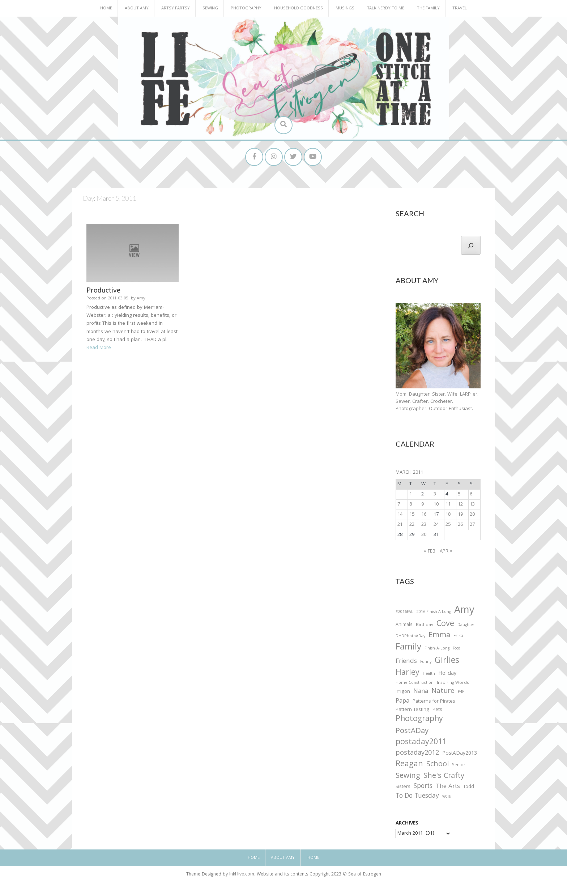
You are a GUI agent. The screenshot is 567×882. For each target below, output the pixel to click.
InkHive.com (241, 875)
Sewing (210, 8)
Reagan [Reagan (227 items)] (409, 765)
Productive (103, 290)
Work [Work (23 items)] (446, 798)
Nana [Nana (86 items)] (420, 691)
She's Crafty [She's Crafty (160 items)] (443, 776)
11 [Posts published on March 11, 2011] (448, 504)
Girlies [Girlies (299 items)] (447, 661)
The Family (428, 8)
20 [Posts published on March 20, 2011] (472, 515)
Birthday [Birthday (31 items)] (424, 625)
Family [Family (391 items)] (408, 648)
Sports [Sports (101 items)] (423, 787)
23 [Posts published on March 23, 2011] (423, 525)
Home (106, 8)
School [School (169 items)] (437, 765)
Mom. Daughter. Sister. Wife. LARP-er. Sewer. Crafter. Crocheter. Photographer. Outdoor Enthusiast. (437, 402)
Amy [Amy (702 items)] (464, 611)
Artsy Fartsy (175, 8)
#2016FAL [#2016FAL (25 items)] (404, 612)
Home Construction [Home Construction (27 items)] (415, 683)
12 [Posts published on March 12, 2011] (460, 504)
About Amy (137, 8)
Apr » (446, 551)
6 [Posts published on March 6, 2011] (471, 494)
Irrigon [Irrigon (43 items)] (403, 692)
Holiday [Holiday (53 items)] (447, 674)
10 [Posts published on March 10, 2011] (436, 504)
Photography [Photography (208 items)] (419, 719)
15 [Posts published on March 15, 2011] (411, 515)
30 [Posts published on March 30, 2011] (423, 535)
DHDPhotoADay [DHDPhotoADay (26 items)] (410, 636)
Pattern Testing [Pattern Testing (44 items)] (412, 710)
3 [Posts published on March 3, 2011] (435, 494)
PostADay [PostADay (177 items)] (412, 731)
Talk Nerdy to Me (385, 8)
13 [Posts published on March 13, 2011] (472, 504)
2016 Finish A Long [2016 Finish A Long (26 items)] (434, 612)
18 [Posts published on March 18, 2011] (448, 515)
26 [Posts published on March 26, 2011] (460, 525)
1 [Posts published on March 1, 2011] (410, 494)
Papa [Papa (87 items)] (402, 701)
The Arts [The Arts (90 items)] (448, 787)
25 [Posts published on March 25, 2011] (448, 525)
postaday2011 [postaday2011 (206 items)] (421, 743)
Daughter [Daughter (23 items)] (465, 626)
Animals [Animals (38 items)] (404, 625)
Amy (141, 298)
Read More (98, 347)
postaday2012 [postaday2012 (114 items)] (417, 754)
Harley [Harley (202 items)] (407, 673)
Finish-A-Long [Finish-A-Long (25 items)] (437, 649)
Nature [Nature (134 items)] (443, 691)
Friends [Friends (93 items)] (406, 661)
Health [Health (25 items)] (429, 674)
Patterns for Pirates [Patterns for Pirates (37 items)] (434, 701)
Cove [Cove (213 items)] (445, 625)
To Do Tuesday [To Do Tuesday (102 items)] (417, 797)
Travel (459, 8)
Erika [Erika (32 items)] (458, 636)
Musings (345, 8)
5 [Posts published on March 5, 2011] (459, 494)
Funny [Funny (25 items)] (425, 662)
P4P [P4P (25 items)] (461, 692)
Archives (407, 823)
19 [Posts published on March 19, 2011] (460, 515)
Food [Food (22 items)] (456, 649)
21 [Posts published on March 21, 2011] (399, 525)
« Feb (429, 551)
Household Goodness (298, 8)
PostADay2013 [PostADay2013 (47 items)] (459, 754)
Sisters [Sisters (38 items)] (403, 787)
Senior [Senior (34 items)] (458, 765)
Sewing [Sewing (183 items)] (408, 776)
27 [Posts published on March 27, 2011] (472, 525)
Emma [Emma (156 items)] (439, 635)
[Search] (471, 245)
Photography (246, 8)
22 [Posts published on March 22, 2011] (411, 525)
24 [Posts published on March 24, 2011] (436, 525)
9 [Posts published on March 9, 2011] (422, 504)
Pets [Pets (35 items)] (437, 710)
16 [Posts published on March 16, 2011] (423, 515)
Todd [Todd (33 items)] (468, 787)
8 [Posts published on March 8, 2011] (410, 504)
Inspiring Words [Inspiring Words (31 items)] (453, 683)
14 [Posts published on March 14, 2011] (399, 515)
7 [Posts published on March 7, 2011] (398, 504)
